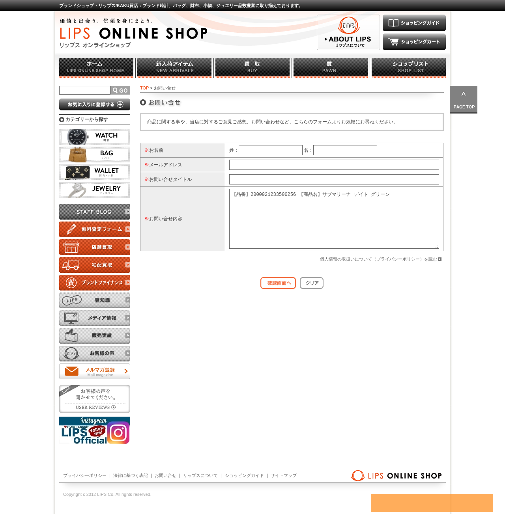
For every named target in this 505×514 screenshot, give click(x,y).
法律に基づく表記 (130, 475)
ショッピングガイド (244, 475)
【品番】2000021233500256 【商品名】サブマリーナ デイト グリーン (334, 225)
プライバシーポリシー (85, 475)
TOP (144, 88)
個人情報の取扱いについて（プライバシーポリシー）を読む (378, 270)
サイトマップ (284, 475)
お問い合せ (165, 475)
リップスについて (200, 475)
